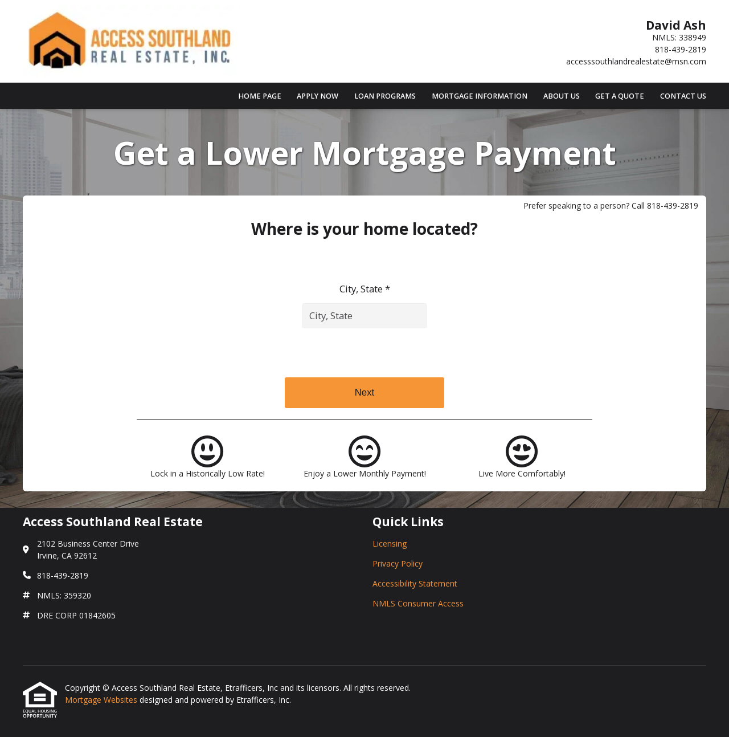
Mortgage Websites (102, 699)
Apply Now (317, 96)
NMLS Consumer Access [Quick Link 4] (418, 603)
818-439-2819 (680, 49)
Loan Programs (385, 96)
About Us (561, 96)
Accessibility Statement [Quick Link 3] (414, 583)
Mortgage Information (479, 96)
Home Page (259, 96)
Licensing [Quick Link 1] (389, 543)
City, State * (364, 288)
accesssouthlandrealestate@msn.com (636, 61)
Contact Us (683, 96)
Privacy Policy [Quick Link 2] (397, 563)
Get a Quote (619, 96)
